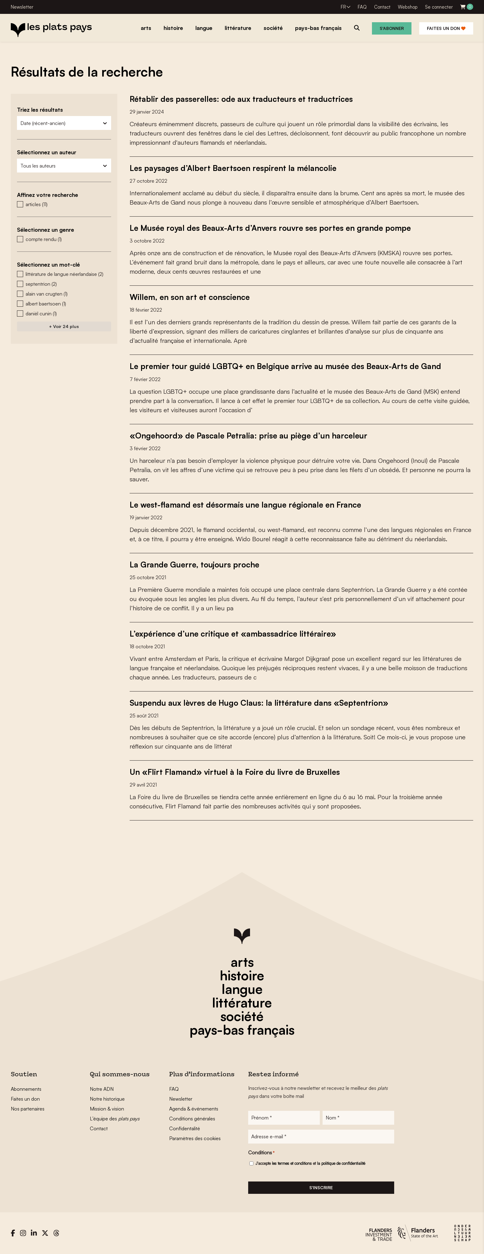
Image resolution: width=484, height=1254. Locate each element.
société (242, 1016)
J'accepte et (310, 1164)
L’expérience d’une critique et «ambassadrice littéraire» (234, 633)
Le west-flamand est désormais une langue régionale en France (248, 504)
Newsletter (22, 7)
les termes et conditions (292, 1163)
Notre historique (107, 1098)
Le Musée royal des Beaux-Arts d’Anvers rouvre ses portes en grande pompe (274, 228)
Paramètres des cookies (195, 1138)
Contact (382, 7)
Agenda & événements (193, 1108)
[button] (64, 204)
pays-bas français (242, 1029)
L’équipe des (115, 1118)
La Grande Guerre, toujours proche (195, 564)
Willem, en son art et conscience (191, 297)
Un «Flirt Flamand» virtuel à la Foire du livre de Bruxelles (237, 771)
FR (343, 7)
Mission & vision (107, 1108)
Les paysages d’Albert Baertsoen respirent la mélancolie (235, 168)
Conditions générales (192, 1118)
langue (242, 989)
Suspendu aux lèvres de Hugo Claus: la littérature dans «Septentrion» (261, 702)
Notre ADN (102, 1089)
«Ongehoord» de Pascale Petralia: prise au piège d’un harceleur (250, 435)
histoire (242, 975)
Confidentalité (184, 1128)
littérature (242, 1002)
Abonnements (26, 1089)
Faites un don (446, 28)
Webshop (408, 7)
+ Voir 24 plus (64, 326)
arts (242, 961)
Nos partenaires (27, 1108)
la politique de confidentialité (341, 1163)
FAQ (362, 7)
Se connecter (439, 7)
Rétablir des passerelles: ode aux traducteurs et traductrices (242, 99)
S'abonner (392, 28)
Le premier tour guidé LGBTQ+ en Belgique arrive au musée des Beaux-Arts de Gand (287, 366)
